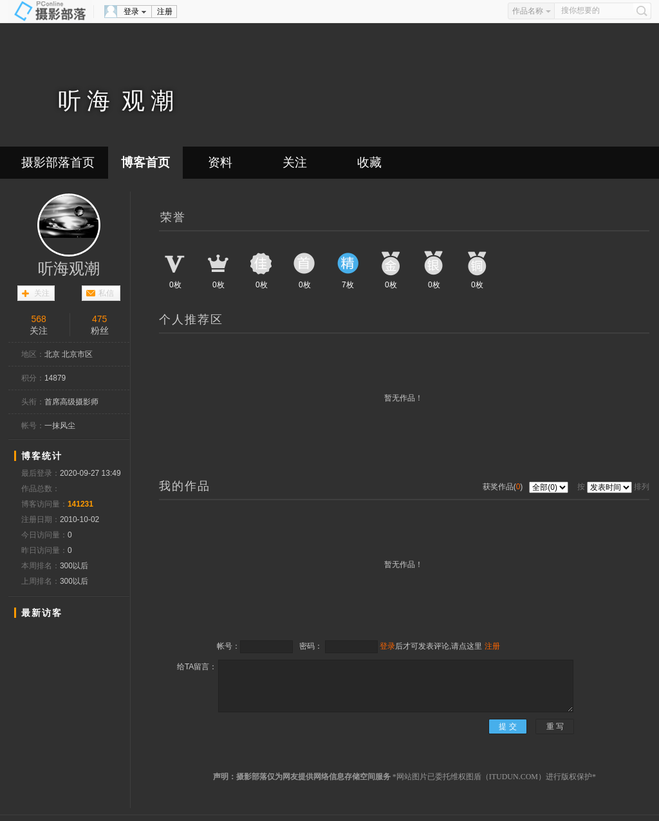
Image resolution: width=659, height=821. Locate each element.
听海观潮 (69, 268)
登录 (131, 11)
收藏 (369, 162)
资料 (220, 162)
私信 (106, 293)
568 (39, 319)
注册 (164, 11)
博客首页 (145, 162)
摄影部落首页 (58, 162)
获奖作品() (504, 486)
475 (99, 319)
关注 (295, 162)
